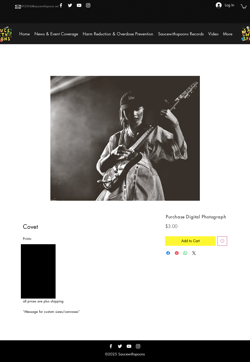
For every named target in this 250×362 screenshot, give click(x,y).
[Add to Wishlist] (222, 241)
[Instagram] (88, 5)
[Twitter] (70, 5)
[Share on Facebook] (168, 253)
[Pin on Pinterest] (176, 253)
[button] (244, 6)
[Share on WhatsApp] (185, 253)
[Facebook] (61, 5)
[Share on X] (194, 253)
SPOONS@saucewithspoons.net (40, 6)
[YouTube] (79, 5)
